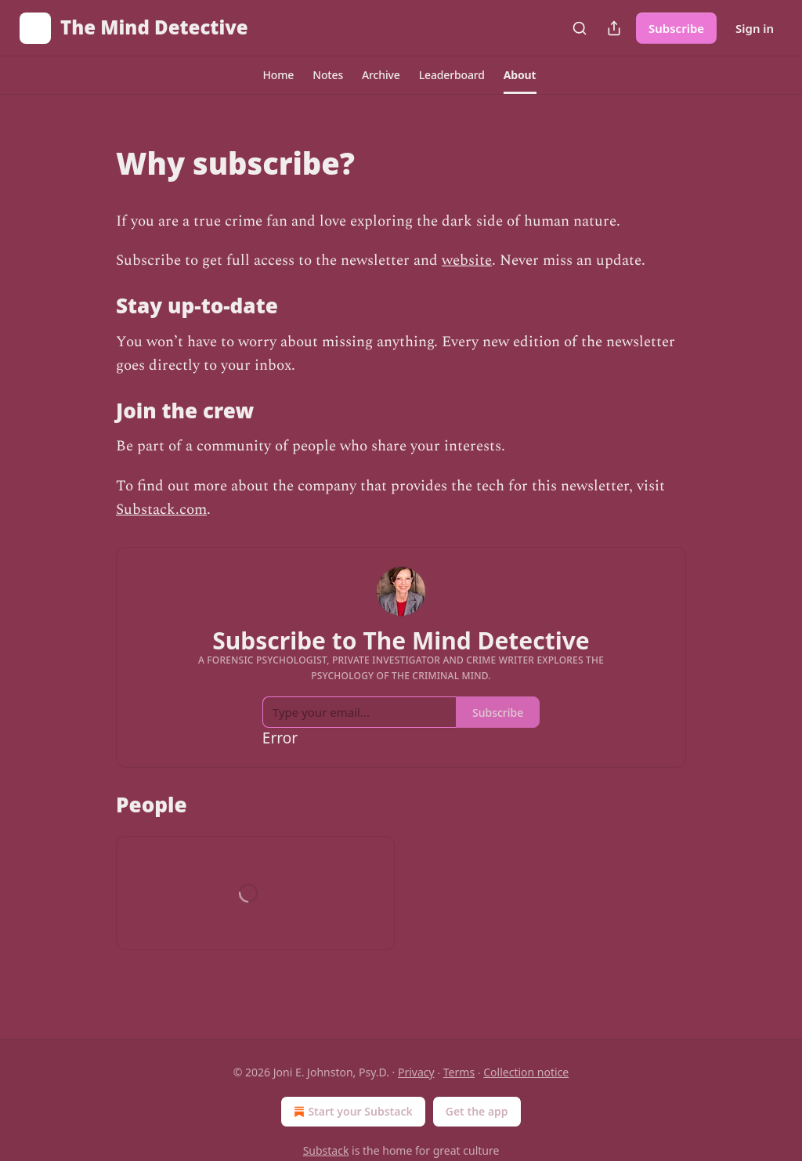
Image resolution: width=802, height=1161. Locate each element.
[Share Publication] (614, 28)
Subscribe (676, 28)
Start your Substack (351, 1111)
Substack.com (161, 509)
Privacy (416, 1072)
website (467, 260)
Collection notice (526, 1072)
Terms (459, 1072)
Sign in (754, 28)
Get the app (477, 1111)
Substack (326, 1150)
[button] (278, 75)
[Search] (579, 28)
